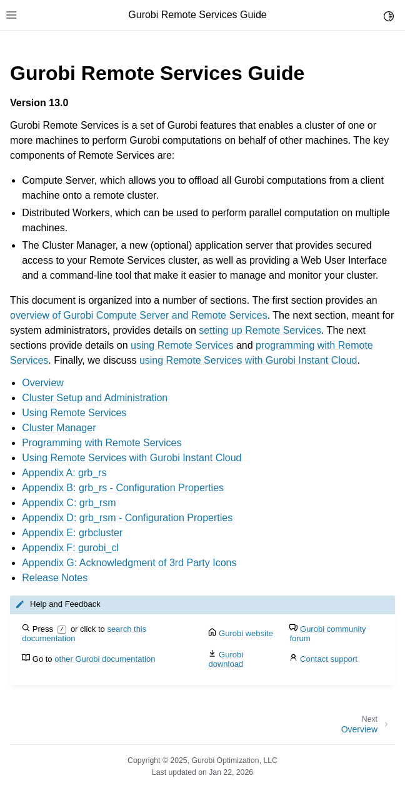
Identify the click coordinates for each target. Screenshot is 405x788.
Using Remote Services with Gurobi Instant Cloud (131, 457)
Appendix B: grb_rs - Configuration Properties (123, 487)
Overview (43, 382)
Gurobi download (225, 659)
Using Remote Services (74, 412)
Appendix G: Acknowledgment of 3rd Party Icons (129, 562)
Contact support (329, 659)
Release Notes (55, 577)
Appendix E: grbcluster (72, 532)
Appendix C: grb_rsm (69, 502)
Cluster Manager (59, 427)
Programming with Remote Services (101, 442)
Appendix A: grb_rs (64, 472)
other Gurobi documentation (104, 659)
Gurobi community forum (327, 633)
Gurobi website (246, 633)
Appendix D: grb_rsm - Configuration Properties (127, 517)
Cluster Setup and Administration (95, 397)
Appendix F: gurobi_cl (70, 547)
